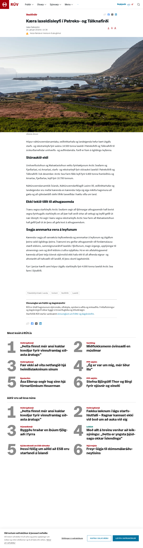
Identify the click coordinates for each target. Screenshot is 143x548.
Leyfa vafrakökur (126, 539)
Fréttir (28, 4)
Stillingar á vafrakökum (72, 539)
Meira (67, 4)
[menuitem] (33, 4)
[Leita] (138, 4)
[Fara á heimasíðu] (11, 4)
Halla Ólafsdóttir (33, 27)
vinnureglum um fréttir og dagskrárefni (75, 313)
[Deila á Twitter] (112, 14)
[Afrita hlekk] (104, 14)
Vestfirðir (31, 15)
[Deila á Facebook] (109, 14)
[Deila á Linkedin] (116, 14)
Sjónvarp (54, 4)
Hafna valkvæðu (99, 539)
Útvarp (40, 4)
